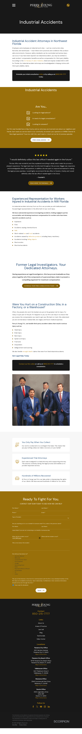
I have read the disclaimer (21, 585)
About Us (41, 623)
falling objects (32, 239)
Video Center (41, 639)
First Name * (15, 508)
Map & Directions (41, 654)
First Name (15, 526)
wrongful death (28, 351)
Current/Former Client (21, 559)
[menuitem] (14, 725)
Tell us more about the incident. (21, 543)
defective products (34, 236)
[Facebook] (33, 707)
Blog (41, 633)
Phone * (14, 512)
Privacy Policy (23, 724)
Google (17, 563)
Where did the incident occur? (49, 536)
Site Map (14, 724)
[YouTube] (41, 707)
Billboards (17, 558)
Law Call (41, 629)
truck (31, 233)
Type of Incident (16, 517)
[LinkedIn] (49, 707)
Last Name (44, 526)
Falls (15, 230)
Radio (16, 567)
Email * (43, 512)
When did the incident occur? (20, 536)
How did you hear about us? (20, 554)
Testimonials (41, 636)
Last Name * (44, 508)
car (25, 233)
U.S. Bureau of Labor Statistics (33, 61)
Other (16, 574)
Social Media (18, 570)
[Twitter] (37, 707)
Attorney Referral (19, 556)
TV (15, 572)
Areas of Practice (41, 626)
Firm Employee (19, 561)
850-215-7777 (41, 613)
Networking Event (19, 565)
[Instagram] (45, 707)
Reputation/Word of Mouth (22, 568)
